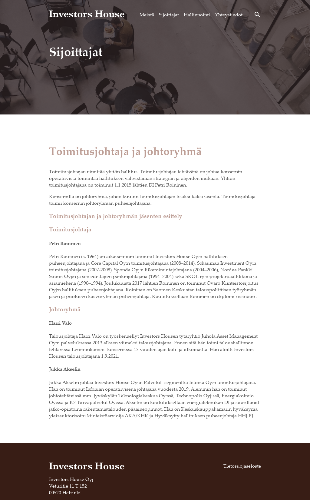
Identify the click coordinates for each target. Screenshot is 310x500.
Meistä (147, 14)
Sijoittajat (169, 14)
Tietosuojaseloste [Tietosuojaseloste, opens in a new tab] (242, 465)
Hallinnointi (197, 14)
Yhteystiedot (228, 14)
